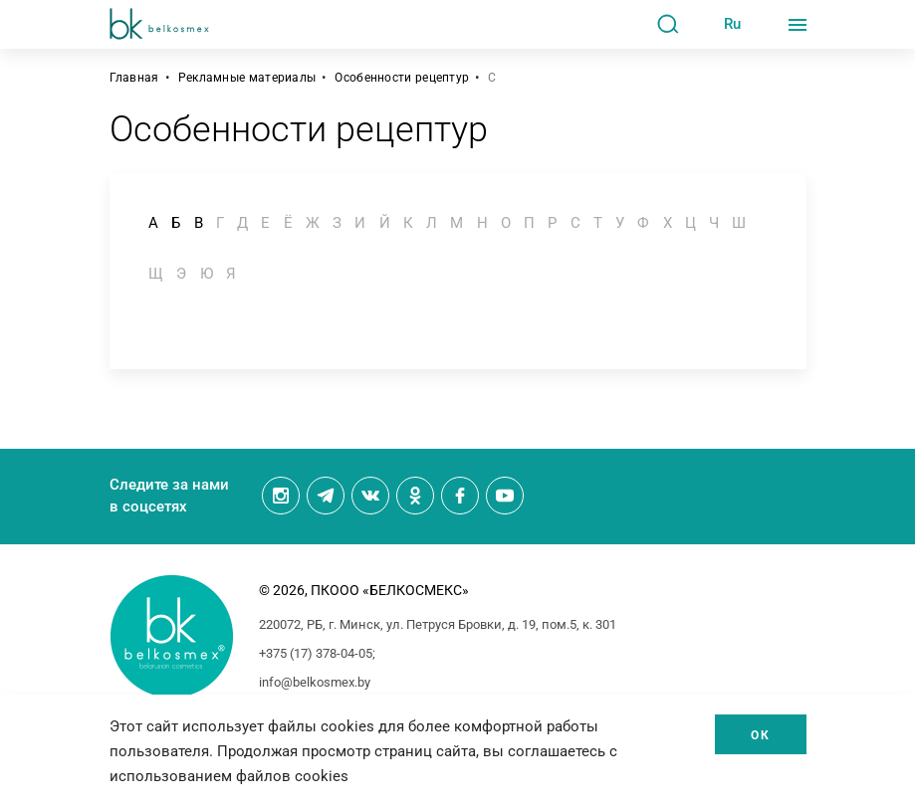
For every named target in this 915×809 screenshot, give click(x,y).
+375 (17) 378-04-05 (315, 653)
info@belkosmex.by (314, 682)
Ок (760, 735)
